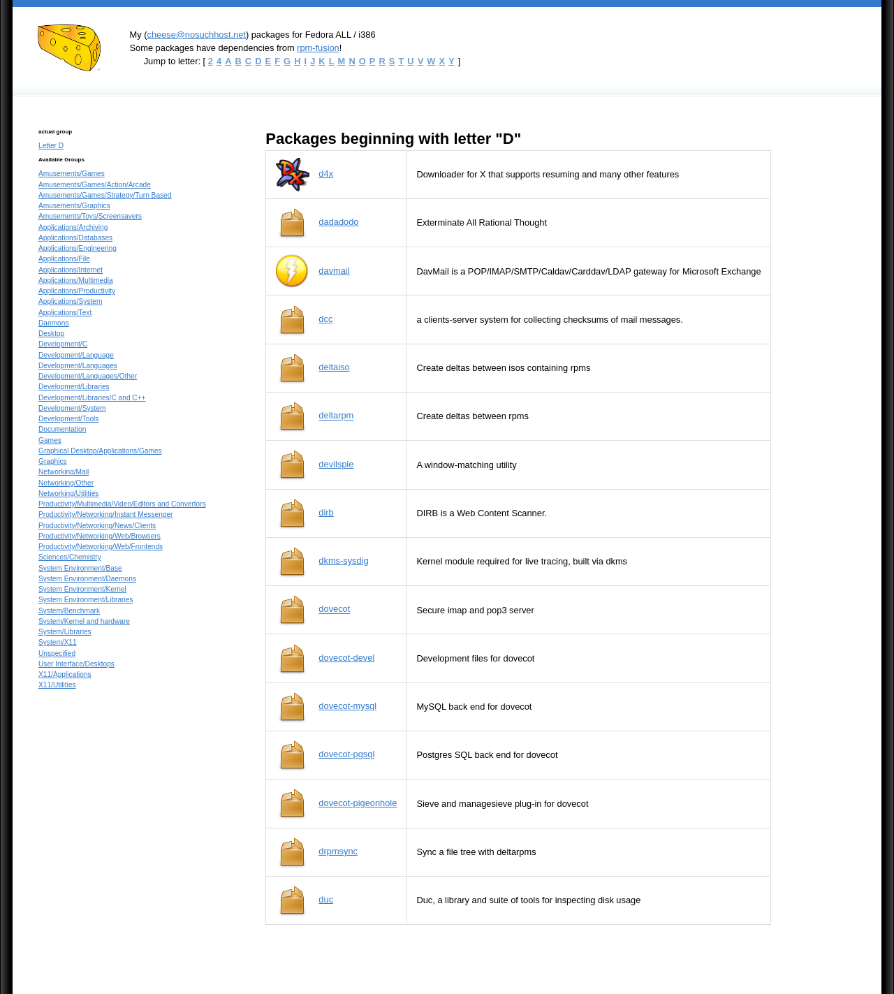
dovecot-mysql (347, 706)
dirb (325, 512)
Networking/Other (66, 483)
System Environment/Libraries (85, 600)
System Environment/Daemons (87, 579)
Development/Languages (77, 366)
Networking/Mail (63, 472)
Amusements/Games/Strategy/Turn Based (104, 195)
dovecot (334, 609)
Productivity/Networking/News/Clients (97, 525)
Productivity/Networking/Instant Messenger (105, 514)
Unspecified (56, 653)
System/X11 (57, 642)
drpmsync (338, 851)
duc (325, 899)
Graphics (52, 461)
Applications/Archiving (73, 227)
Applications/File (64, 259)
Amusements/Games (71, 173)
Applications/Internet (70, 270)
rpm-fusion (318, 48)
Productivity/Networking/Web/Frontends (100, 546)
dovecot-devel (346, 657)
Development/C (62, 344)
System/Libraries (64, 632)
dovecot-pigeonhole (357, 803)
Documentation (62, 429)
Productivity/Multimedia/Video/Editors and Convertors (122, 504)
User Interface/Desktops (76, 664)
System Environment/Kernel (82, 589)
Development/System (72, 408)
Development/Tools (68, 419)
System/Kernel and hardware (84, 621)
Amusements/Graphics (74, 206)
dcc (325, 319)
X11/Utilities (57, 685)
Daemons (53, 323)
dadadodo (338, 222)
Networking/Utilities (68, 493)
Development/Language (76, 355)
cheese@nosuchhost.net (196, 34)
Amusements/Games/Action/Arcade (94, 185)
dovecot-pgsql (346, 754)
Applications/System (70, 301)
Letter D (51, 145)
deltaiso (333, 367)
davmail (333, 270)
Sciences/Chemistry (69, 557)
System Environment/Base (80, 568)
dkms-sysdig (343, 560)
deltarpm (335, 416)
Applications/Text (64, 312)
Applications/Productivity (76, 291)
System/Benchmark (69, 611)
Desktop (51, 333)
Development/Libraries (74, 386)
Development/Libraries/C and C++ (92, 398)
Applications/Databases (75, 238)
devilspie (335, 464)
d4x (325, 173)
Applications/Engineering (77, 248)
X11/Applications (64, 674)
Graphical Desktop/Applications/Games (100, 451)
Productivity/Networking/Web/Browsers (99, 536)
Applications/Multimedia (75, 280)
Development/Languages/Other (87, 376)
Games (49, 440)
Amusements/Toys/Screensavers (90, 216)
